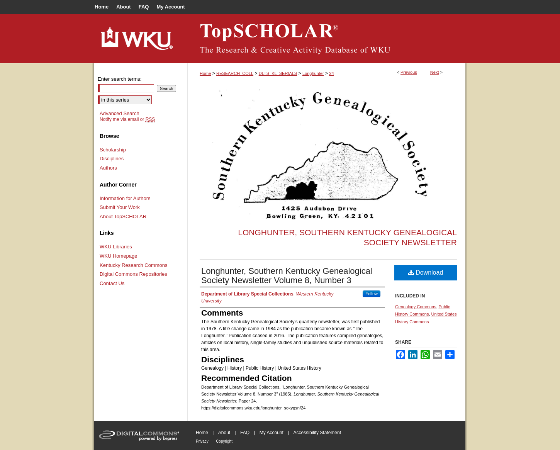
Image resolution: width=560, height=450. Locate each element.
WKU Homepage (118, 256)
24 (331, 73)
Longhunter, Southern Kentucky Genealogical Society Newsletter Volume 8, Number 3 (286, 275)
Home (205, 73)
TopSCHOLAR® (326, 38)
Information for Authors (125, 198)
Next (434, 72)
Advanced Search (119, 113)
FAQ (244, 432)
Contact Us (112, 283)
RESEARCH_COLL (234, 73)
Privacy (202, 441)
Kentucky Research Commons (134, 265)
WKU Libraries (116, 247)
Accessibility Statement (317, 432)
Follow (371, 293)
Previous (408, 72)
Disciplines (112, 158)
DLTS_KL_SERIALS (278, 73)
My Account (271, 432)
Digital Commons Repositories (133, 274)
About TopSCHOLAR (123, 216)
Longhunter (313, 73)
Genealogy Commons (415, 306)
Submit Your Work (120, 207)
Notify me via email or (127, 119)
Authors (108, 168)
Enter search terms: (119, 79)
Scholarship (113, 150)
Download (425, 272)
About (224, 432)
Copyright (224, 441)
